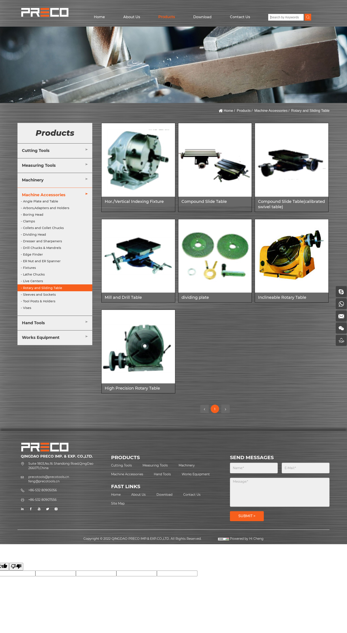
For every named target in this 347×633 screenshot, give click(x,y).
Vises (27, 308)
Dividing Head (34, 235)
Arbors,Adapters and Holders (46, 208)
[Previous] (204, 409)
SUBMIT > (246, 516)
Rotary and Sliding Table (310, 111)
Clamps (29, 221)
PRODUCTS (125, 457)
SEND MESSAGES (252, 457)
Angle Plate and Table (40, 201)
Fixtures (29, 268)
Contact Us (240, 17)
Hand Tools (33, 322)
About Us (131, 17)
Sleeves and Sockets (39, 295)
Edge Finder (33, 254)
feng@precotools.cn (44, 481)
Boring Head (33, 215)
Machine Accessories (270, 111)
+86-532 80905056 (42, 490)
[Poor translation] (16, 567)
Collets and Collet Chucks (43, 228)
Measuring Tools (39, 165)
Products (166, 17)
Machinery (33, 180)
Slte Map (118, 503)
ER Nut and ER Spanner (42, 261)
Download (202, 17)
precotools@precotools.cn (48, 477)
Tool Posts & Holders (39, 301)
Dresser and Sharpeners (42, 241)
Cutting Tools (36, 150)
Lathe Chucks (34, 274)
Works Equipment (41, 337)
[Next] (225, 409)
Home (99, 17)
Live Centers (33, 281)
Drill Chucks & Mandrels (42, 248)
